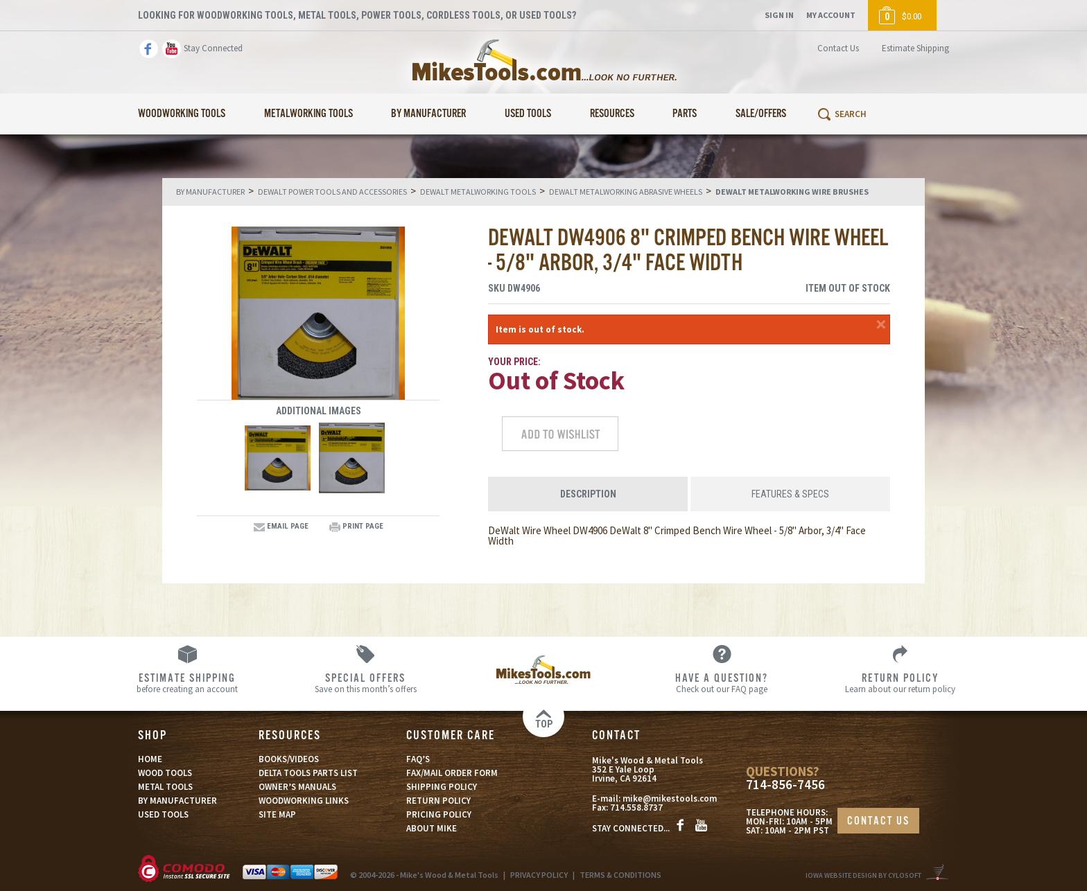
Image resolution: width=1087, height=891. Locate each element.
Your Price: (514, 361)
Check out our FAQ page (722, 682)
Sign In (779, 15)
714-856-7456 (785, 784)
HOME (150, 759)
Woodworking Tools (181, 114)
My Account (830, 15)
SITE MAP (277, 814)
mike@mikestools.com (670, 798)
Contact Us (838, 48)
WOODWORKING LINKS (304, 800)
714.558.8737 (636, 807)
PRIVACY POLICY (539, 874)
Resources (612, 114)
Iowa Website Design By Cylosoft (863, 875)
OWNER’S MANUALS (297, 786)
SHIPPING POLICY (441, 786)
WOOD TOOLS (165, 772)
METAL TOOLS (165, 786)
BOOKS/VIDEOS (289, 759)
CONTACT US (878, 821)
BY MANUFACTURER (177, 800)
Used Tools (528, 114)
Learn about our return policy (900, 682)
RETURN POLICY (438, 800)
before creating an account (187, 682)
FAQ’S (418, 759)
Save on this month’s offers (366, 682)
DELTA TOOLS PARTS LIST (308, 772)
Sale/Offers (761, 114)
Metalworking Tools (308, 114)
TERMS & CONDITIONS (620, 874)
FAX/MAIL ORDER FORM (452, 772)
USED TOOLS (163, 814)
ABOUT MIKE (431, 828)
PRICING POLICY (438, 814)
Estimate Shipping (915, 48)
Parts (684, 114)
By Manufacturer (428, 114)
